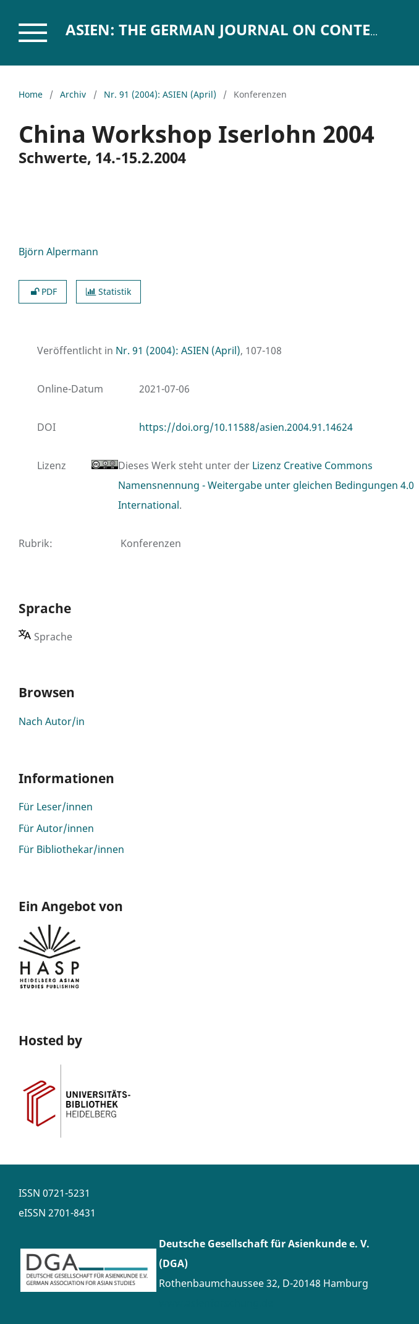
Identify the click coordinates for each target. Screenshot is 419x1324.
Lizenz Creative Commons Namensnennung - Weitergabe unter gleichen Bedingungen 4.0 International (266, 485)
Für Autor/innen (56, 828)
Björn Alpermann (58, 251)
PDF (42, 291)
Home (31, 94)
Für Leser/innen (56, 806)
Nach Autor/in (52, 721)
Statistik (108, 291)
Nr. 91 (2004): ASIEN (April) (160, 94)
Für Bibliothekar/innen (71, 849)
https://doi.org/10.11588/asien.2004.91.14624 (246, 427)
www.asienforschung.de (216, 1303)
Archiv (73, 94)
